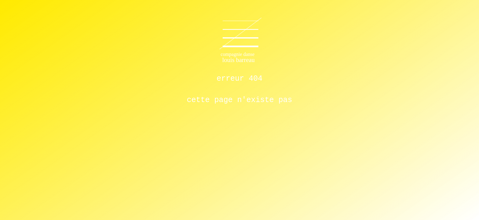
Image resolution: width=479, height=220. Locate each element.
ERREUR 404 (239, 78)
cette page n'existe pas (239, 100)
